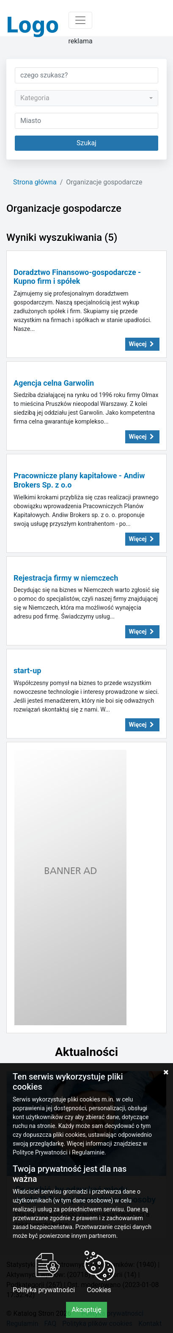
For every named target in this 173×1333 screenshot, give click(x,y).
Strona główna (35, 182)
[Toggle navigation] (80, 20)
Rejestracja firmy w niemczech (66, 577)
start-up (27, 670)
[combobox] (86, 98)
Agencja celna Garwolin (54, 383)
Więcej (142, 344)
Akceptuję (86, 1310)
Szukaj (86, 143)
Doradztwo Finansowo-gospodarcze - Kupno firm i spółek (77, 277)
